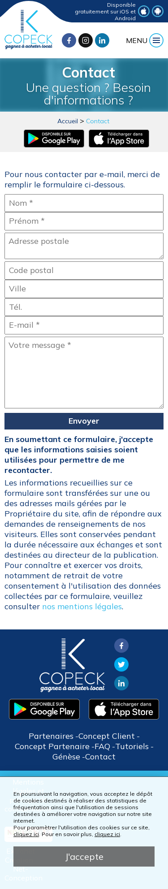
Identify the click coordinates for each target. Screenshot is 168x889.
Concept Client (106, 736)
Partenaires (51, 736)
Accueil (67, 121)
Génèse (66, 756)
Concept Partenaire (52, 746)
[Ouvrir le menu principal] (145, 40)
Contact (97, 121)
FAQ (102, 746)
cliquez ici (26, 834)
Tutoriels (132, 746)
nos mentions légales (82, 606)
